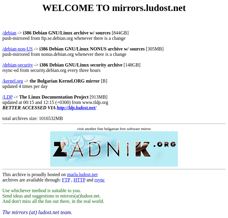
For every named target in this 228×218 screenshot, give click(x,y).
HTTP (79, 179)
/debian (9, 32)
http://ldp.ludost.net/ (76, 107)
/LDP (7, 96)
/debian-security (17, 64)
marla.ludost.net (82, 174)
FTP (66, 179)
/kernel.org (12, 80)
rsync (99, 179)
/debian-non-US (17, 48)
